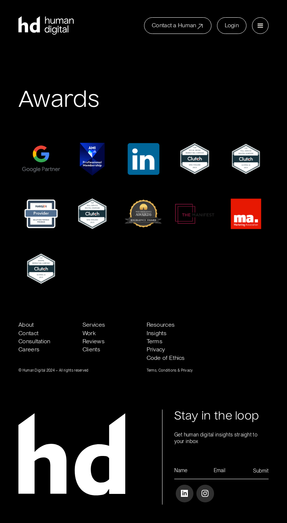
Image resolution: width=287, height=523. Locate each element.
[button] (260, 25)
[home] (46, 25)
